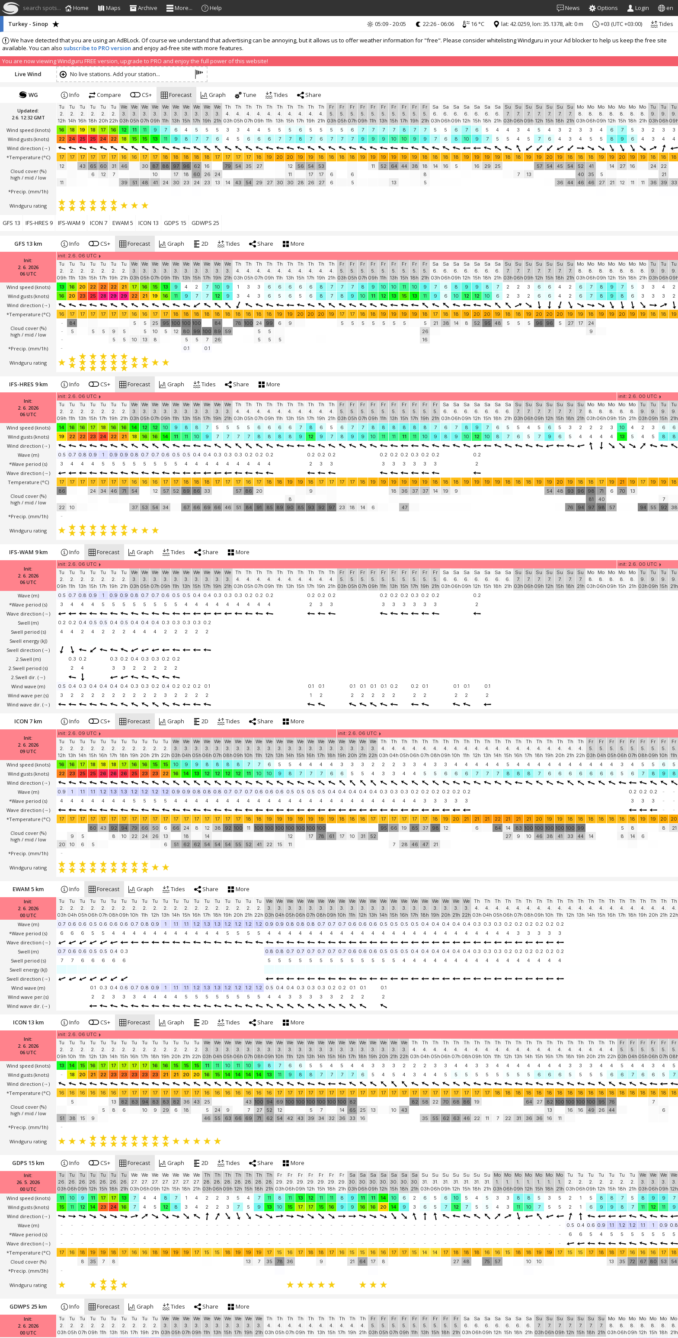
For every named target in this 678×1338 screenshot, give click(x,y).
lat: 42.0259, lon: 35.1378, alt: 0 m (538, 24)
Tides (662, 24)
